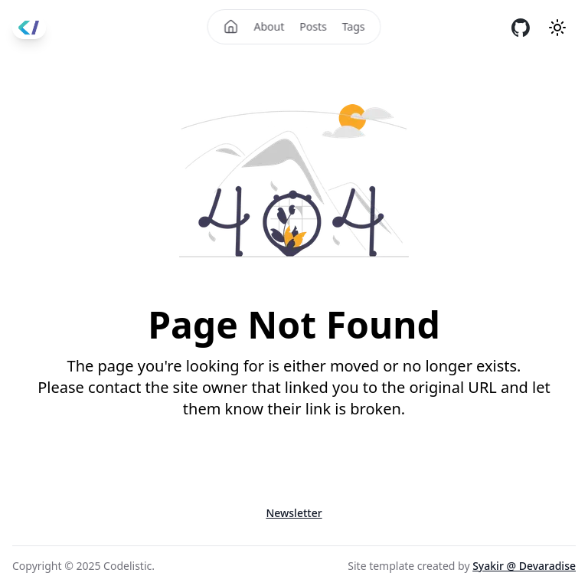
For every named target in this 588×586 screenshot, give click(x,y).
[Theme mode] (557, 27)
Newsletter (294, 513)
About (269, 26)
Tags (353, 26)
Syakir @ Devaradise (524, 565)
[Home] (231, 27)
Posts (312, 26)
